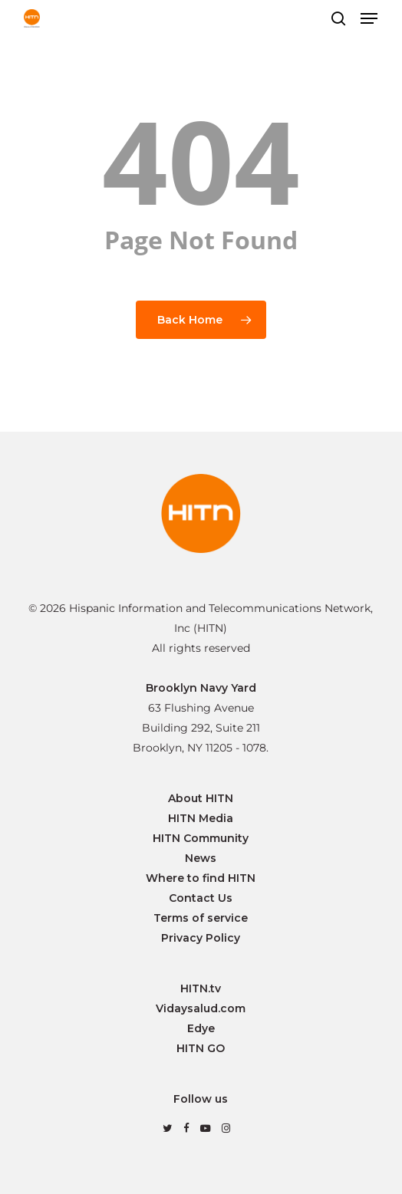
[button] (369, 18)
